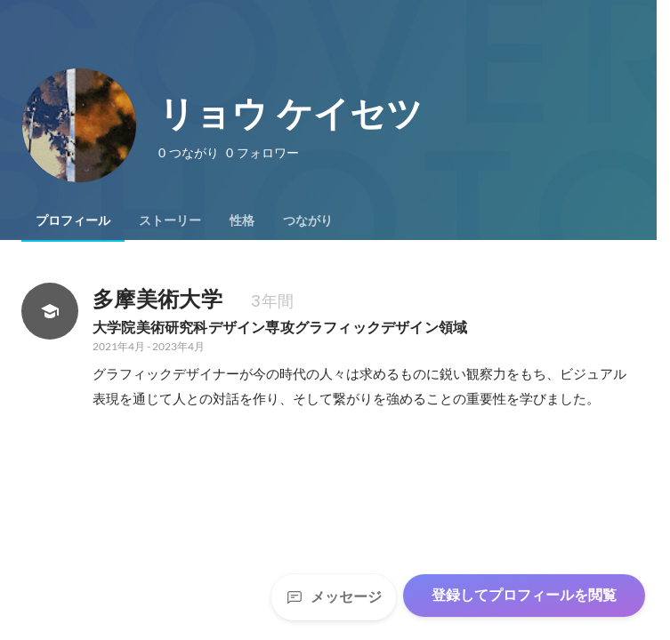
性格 (242, 220)
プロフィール (73, 220)
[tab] (73, 220)
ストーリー (170, 220)
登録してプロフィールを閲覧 (524, 595)
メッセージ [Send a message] (334, 597)
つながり (308, 220)
